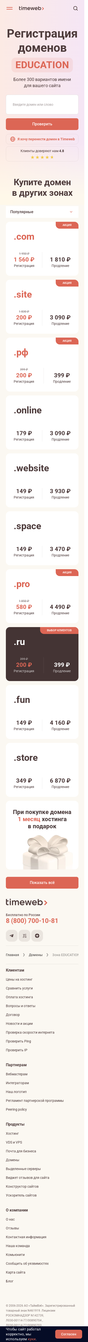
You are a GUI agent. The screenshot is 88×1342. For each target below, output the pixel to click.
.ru (19, 641)
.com (24, 236)
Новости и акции (19, 1024)
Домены (12, 1160)
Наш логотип (16, 1092)
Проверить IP (16, 1050)
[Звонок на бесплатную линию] (42, 921)
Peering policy (16, 1109)
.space (27, 526)
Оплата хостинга (19, 997)
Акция (67, 225)
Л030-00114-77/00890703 (24, 1325)
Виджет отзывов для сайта (27, 1178)
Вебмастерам (16, 1074)
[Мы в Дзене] (37, 936)
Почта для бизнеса (21, 1151)
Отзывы (12, 1228)
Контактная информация (26, 1237)
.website (31, 468)
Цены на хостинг (19, 979)
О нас (10, 1219)
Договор (13, 1015)
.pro (22, 584)
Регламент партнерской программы (35, 1101)
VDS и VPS (14, 1142)
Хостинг (12, 1133)
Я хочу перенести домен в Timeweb (42, 139)
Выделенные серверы (23, 1169)
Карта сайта (15, 1272)
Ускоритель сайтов (21, 1195)
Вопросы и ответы (20, 1006)
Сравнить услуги (19, 988)
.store (26, 757)
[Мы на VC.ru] (24, 936)
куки (32, 1339)
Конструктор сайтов (22, 1186)
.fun (22, 699)
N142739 (37, 1315)
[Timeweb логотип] (39, 8)
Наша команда (18, 1246)
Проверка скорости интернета (30, 1032)
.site (23, 294)
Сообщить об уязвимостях (27, 1263)
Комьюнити (15, 1255)
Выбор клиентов (59, 630)
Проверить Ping (18, 1041)
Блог (9, 1281)
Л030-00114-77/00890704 (24, 1320)
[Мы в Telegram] (12, 936)
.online (28, 410)
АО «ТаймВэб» (34, 1305)
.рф (21, 352)
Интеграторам (17, 1083)
